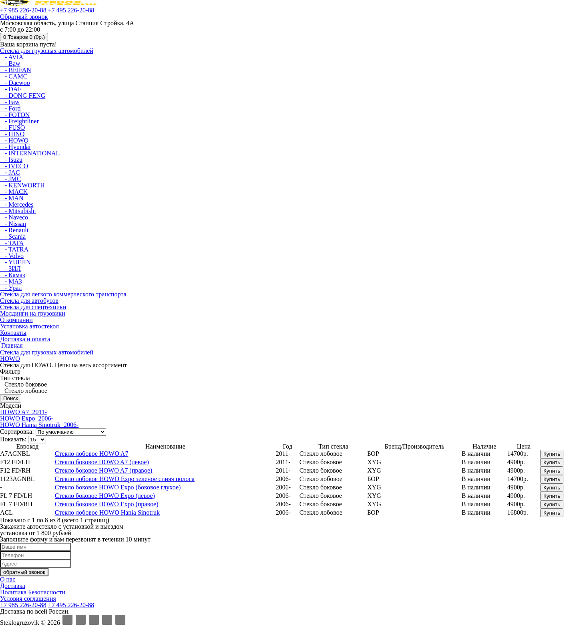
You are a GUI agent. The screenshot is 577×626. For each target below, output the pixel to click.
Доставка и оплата (25, 339)
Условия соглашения (28, 598)
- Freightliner (19, 121)
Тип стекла (15, 377)
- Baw (10, 63)
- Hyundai (15, 146)
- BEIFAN (15, 69)
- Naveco (14, 217)
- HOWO (14, 140)
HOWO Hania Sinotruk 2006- (39, 424)
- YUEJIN (15, 262)
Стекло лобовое (25, 390)
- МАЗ (11, 281)
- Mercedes (17, 204)
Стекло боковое (25, 384)
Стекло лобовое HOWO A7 (92, 453)
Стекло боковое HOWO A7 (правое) (104, 470)
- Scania (13, 236)
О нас (7, 579)
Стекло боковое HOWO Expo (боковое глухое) (118, 487)
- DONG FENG (22, 95)
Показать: (13, 439)
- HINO (12, 134)
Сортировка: (17, 431)
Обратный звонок (24, 16)
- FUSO (12, 127)
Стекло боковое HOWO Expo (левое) (105, 495)
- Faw (10, 102)
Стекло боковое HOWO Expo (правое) (107, 504)
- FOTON (15, 114)
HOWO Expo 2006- (26, 418)
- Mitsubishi (18, 210)
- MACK (14, 191)
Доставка (12, 585)
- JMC (10, 178)
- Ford (10, 108)
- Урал (11, 287)
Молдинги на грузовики (32, 313)
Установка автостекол (29, 326)
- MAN (12, 198)
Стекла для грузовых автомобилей (46, 50)
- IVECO (14, 166)
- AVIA (11, 57)
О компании (16, 319)
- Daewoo (15, 82)
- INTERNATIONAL (30, 153)
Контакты (13, 332)
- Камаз (12, 275)
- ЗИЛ (10, 268)
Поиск (10, 398)
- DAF (10, 89)
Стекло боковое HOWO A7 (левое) (102, 462)
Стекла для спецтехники (33, 307)
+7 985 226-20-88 (23, 10)
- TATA (12, 243)
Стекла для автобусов (29, 300)
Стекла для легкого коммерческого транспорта (63, 294)
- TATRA (14, 249)
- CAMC (13, 76)
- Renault (14, 230)
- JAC (10, 172)
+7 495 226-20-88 (71, 10)
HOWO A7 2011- (23, 412)
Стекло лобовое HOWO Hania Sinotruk (107, 512)
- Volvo (12, 255)
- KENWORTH (22, 185)
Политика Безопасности (32, 592)
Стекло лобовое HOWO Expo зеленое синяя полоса (125, 478)
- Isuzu (11, 159)
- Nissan (13, 223)
